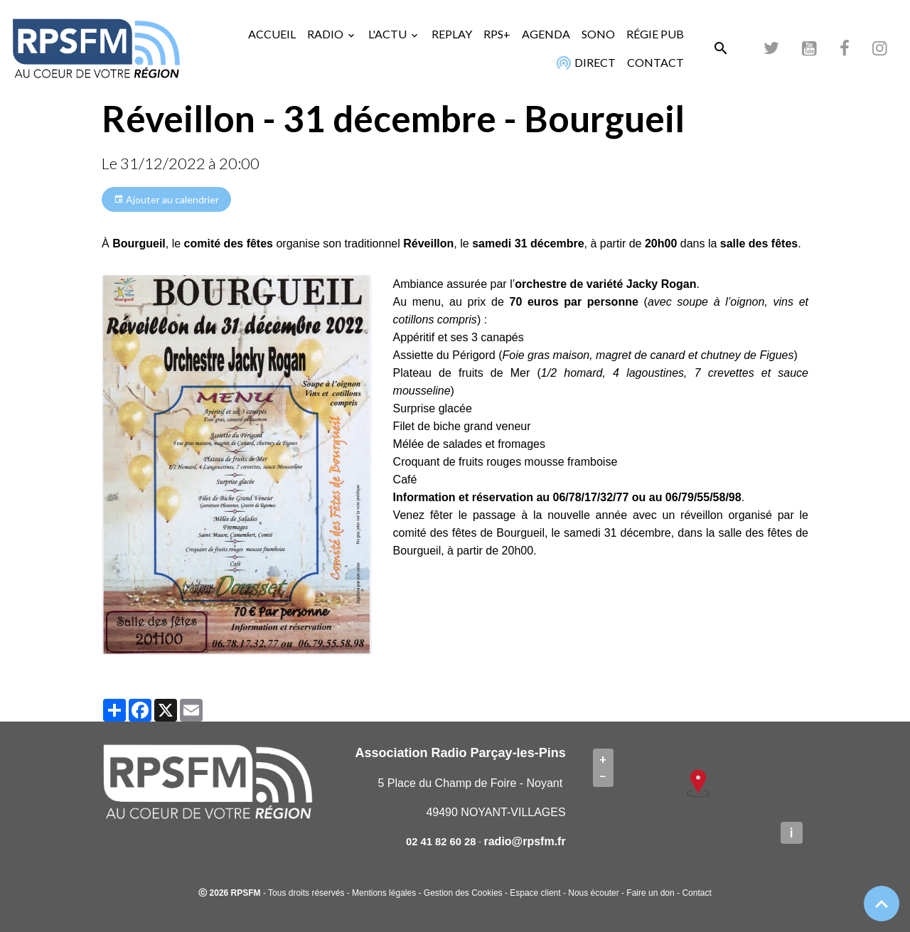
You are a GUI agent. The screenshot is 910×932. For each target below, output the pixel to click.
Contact (696, 893)
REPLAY (452, 34)
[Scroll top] (881, 903)
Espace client (535, 893)
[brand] (96, 48)
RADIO (326, 34)
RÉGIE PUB (655, 34)
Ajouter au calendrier (166, 199)
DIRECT (585, 63)
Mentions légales (384, 893)
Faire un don (650, 893)
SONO (598, 34)
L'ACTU (388, 34)
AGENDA (546, 34)
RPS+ (496, 34)
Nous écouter (593, 893)
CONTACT (655, 62)
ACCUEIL (272, 34)
